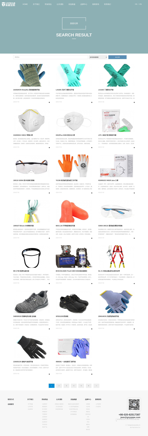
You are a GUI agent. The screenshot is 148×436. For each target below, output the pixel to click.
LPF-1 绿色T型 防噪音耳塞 (107, 135)
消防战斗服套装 (59, 404)
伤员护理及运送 (73, 409)
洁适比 (88, 419)
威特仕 (88, 424)
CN (136, 4)
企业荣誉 (30, 409)
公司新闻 (98, 404)
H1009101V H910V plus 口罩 (108, 180)
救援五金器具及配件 (73, 404)
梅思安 (88, 411)
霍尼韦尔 (88, 414)
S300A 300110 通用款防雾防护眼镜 (110, 226)
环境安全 (44, 424)
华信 (88, 422)
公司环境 (30, 406)
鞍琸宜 (88, 429)
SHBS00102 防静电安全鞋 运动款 (24, 316)
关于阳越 (30, 404)
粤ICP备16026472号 (135, 427)
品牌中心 (83, 4)
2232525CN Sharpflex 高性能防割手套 (26, 90)
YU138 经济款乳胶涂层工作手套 (66, 180)
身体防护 (44, 419)
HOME (25, 4)
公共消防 (60, 4)
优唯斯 (88, 404)
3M (88, 416)
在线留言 (11, 404)
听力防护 (44, 409)
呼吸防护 (44, 411)
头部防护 (44, 404)
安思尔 (88, 409)
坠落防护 (44, 422)
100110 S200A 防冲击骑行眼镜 (23, 180)
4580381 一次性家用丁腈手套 (66, 361)
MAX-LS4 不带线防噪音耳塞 (65, 226)
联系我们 (107, 4)
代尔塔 (88, 406)
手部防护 (44, 414)
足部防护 (44, 416)
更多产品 (44, 427)
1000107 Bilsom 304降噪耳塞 (23, 226)
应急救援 (72, 4)
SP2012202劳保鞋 (62, 316)
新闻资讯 (95, 4)
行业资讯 (98, 406)
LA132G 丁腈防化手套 (105, 90)
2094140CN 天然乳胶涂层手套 (108, 316)
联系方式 (11, 399)
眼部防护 (44, 406)
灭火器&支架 (59, 406)
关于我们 (36, 4)
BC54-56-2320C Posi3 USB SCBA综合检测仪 (71, 271)
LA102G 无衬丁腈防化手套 (65, 90)
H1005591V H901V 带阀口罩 (23, 135)
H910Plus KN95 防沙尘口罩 (65, 135)
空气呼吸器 (74, 411)
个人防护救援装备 (74, 406)
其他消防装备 (59, 409)
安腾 (88, 427)
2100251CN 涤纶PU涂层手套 (23, 361)
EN (141, 4)
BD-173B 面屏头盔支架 (21, 271)
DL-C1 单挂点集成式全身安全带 (109, 271)
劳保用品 (48, 4)
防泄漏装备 (74, 414)
